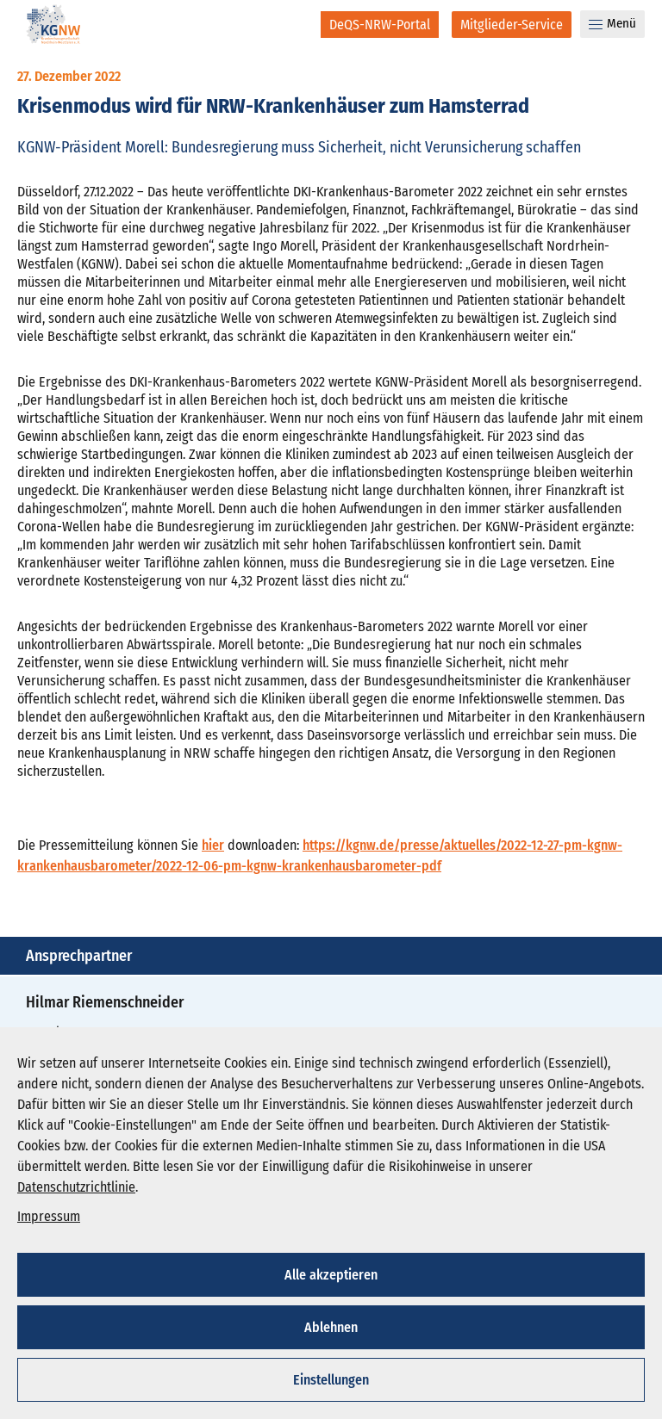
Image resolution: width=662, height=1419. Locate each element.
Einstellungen (331, 1380)
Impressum (48, 1216)
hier (213, 845)
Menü (612, 23)
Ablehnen (331, 1327)
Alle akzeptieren (331, 1275)
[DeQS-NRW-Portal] (380, 24)
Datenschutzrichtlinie (76, 1187)
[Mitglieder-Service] (511, 24)
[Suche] (296, 24)
